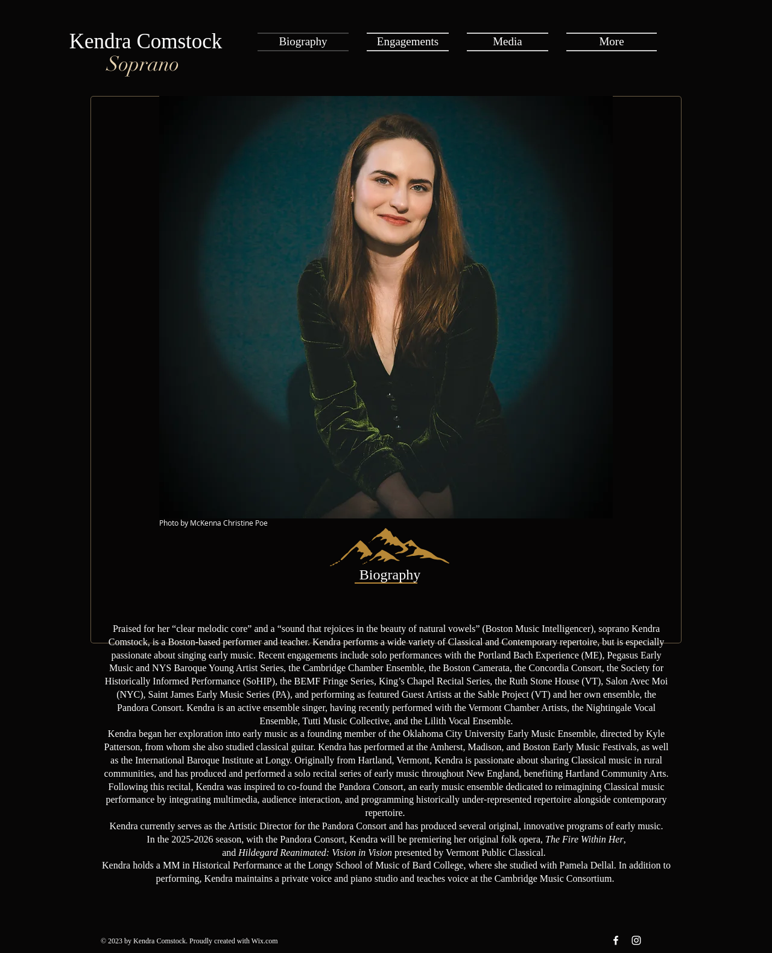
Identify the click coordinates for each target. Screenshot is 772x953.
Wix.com (265, 941)
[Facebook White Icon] (616, 940)
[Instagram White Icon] (636, 940)
